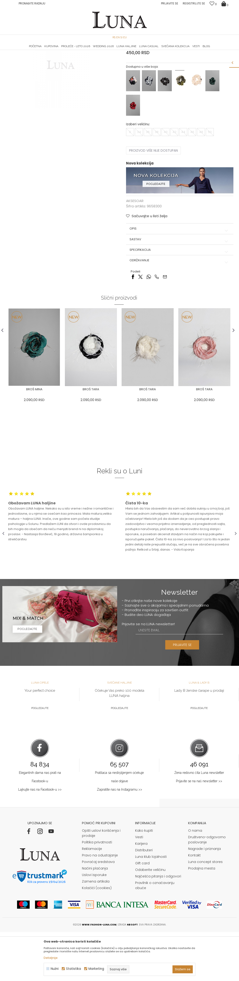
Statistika (73, 969)
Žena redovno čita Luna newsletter (199, 822)
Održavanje (179, 309)
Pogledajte (40, 757)
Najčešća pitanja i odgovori (158, 925)
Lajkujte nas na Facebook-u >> (40, 838)
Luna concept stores (205, 910)
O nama (195, 879)
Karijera (141, 892)
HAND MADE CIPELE (42, 50)
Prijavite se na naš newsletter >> (199, 830)
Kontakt (194, 904)
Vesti (139, 886)
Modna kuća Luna (15, 57)
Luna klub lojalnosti (151, 905)
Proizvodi (38, 57)
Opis (179, 277)
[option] (41, 50)
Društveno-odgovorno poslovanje (207, 889)
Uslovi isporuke (94, 924)
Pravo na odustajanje (100, 904)
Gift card (142, 912)
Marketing (96, 969)
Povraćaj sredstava (98, 910)
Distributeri (144, 899)
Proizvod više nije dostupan (153, 199)
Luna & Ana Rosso (198, 50)
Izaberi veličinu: (138, 173)
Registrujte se (194, 3)
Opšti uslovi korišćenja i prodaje (101, 882)
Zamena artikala (95, 930)
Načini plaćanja (95, 917)
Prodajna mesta (201, 917)
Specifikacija (179, 298)
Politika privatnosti (97, 891)
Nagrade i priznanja (204, 897)
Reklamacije (92, 897)
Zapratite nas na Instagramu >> (119, 838)
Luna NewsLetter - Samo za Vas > (121, 50)
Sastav (179, 288)
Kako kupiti (144, 879)
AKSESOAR (55, 57)
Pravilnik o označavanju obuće (154, 934)
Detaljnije (51, 958)
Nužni (55, 969)
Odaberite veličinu (150, 918)
